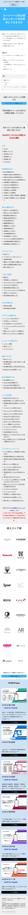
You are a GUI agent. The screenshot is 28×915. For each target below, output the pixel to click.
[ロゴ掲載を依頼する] (14, 676)
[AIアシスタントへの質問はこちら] (14, 103)
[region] (14, 3)
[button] (2, 9)
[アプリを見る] (14, 722)
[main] (14, 19)
